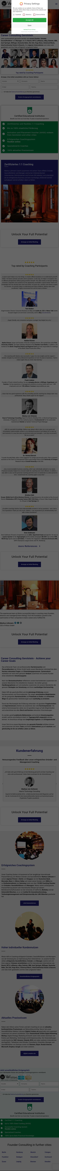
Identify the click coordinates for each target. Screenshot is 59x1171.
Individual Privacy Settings (29, 29)
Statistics (27, 15)
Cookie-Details (24, 31)
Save (29, 25)
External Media (39, 15)
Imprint (36, 31)
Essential (17, 15)
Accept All (29, 20)
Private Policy (31, 31)
